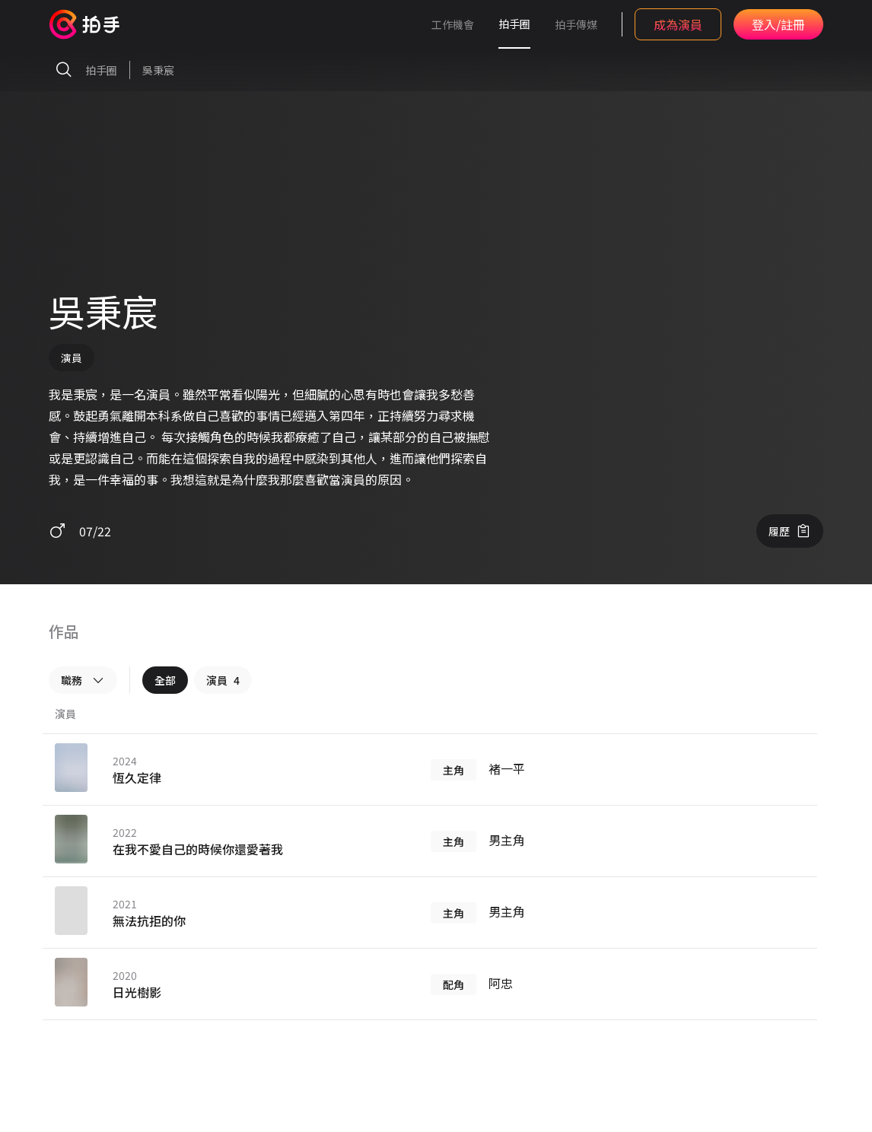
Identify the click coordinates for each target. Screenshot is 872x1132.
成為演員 (678, 24)
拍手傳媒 (576, 24)
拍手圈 (514, 23)
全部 (165, 680)
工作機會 (452, 24)
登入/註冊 (778, 24)
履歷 (790, 531)
